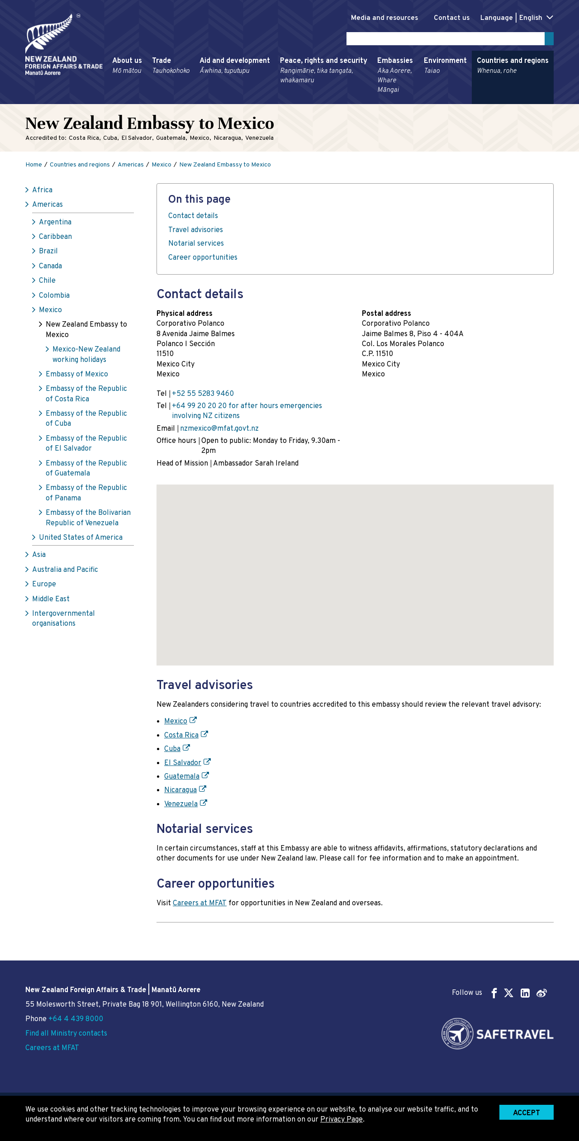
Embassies (395, 77)
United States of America (81, 539)
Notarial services (196, 245)
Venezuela (181, 806)
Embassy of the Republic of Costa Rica (86, 395)
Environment (445, 67)
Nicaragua (180, 792)
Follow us (499, 993)
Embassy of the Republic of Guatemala (86, 470)
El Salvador (182, 764)
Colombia (54, 297)
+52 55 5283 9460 (203, 395)
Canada (50, 268)
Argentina (55, 223)
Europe (44, 586)
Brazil (48, 253)
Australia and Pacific (65, 571)
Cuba (172, 751)
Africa (42, 192)
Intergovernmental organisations (63, 620)
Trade (171, 67)
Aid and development (234, 67)
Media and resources (375, 18)
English (530, 18)
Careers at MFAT (200, 904)
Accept (526, 1113)
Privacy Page (341, 1119)
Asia (39, 556)
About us (127, 67)
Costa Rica (181, 737)
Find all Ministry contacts (66, 1033)
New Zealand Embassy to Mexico (86, 331)
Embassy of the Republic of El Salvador (86, 445)
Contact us (447, 18)
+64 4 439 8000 (75, 1019)
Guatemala (181, 778)
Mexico (50, 312)
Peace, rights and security (323, 72)
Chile (47, 282)
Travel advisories (195, 232)
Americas (47, 206)
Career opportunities (202, 259)
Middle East (51, 600)
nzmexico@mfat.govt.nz (219, 430)
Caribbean (55, 238)
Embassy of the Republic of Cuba (86, 420)
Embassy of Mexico (77, 376)
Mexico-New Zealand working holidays (86, 356)
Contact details (193, 218)
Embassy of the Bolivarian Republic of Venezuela (88, 519)
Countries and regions (513, 67)
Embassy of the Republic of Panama (86, 494)
